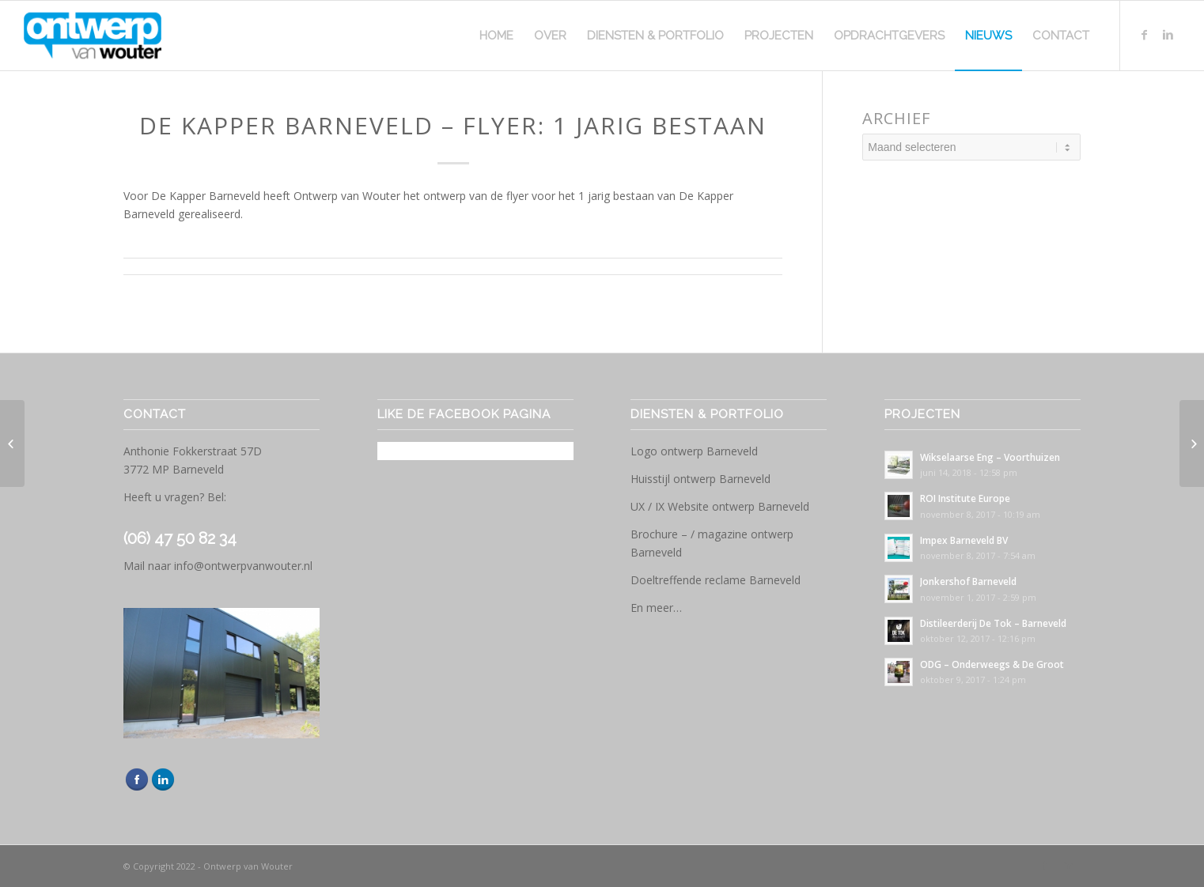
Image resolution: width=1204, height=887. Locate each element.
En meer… (656, 607)
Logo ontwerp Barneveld (694, 451)
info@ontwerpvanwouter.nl (243, 565)
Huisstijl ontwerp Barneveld (700, 478)
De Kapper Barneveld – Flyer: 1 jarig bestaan (453, 125)
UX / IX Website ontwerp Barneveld (719, 506)
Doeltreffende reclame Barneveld (715, 579)
